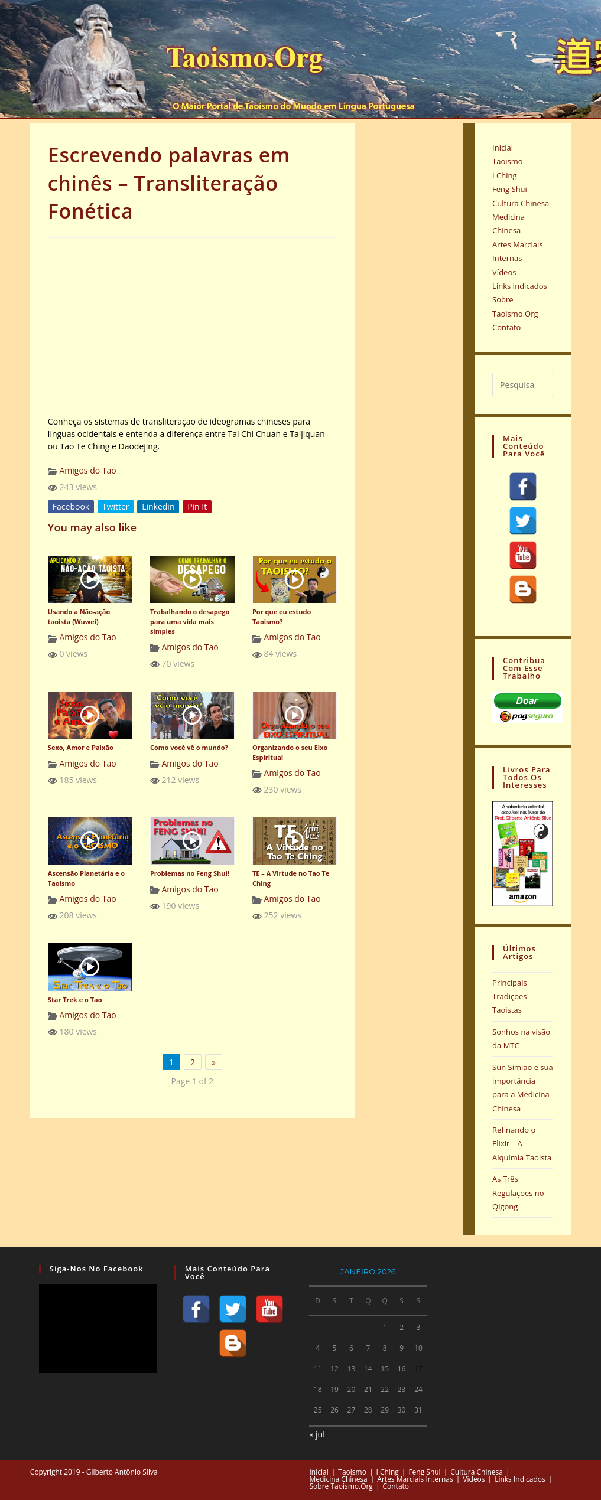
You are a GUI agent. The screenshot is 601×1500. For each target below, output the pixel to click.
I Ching (504, 175)
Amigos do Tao (87, 470)
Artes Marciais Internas (415, 1479)
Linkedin (158, 506)
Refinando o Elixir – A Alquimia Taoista (521, 1143)
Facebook (71, 506)
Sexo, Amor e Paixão (80, 747)
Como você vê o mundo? (189, 747)
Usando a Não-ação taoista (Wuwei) (79, 616)
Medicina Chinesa (339, 1479)
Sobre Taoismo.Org (341, 1486)
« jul (316, 1434)
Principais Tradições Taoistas (509, 996)
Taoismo (507, 161)
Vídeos (504, 272)
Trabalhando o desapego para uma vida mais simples (189, 621)
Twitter (115, 506)
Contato (506, 327)
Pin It (197, 506)
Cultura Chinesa (520, 203)
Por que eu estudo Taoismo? (281, 616)
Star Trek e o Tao (75, 999)
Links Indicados (519, 286)
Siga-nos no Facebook (97, 1268)
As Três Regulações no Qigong (518, 1192)
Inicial (502, 147)
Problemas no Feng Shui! (189, 873)
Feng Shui (509, 189)
